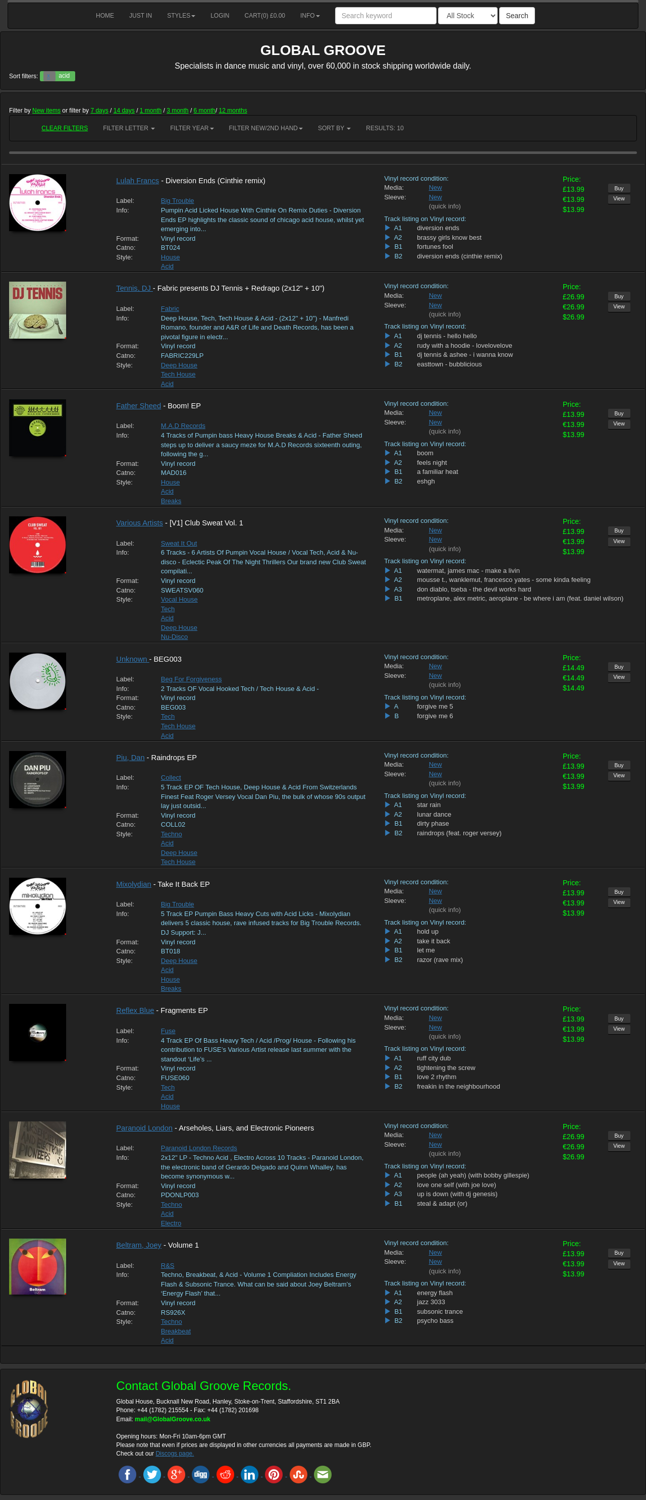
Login (219, 15)
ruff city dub (434, 1058)
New (435, 187)
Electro (171, 1223)
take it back (433, 941)
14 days (124, 110)
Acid (167, 266)
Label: (125, 200)
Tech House (178, 374)
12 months (233, 110)
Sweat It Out (179, 543)
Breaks (171, 501)
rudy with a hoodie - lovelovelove (464, 345)
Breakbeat (176, 1331)
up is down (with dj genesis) (457, 1194)
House (170, 257)
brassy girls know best (449, 237)
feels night (432, 462)
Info (310, 15)
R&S (168, 1265)
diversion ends (438, 228)
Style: (124, 257)
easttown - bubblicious (449, 364)
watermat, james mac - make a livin (468, 570)
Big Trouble (177, 200)
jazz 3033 (431, 1302)
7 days (99, 110)
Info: (122, 210)
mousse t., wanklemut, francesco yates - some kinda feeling (503, 579)
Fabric (170, 308)
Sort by (334, 128)
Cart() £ (265, 15)
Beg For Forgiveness (191, 679)
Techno (171, 834)
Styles (181, 15)
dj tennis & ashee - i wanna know (465, 354)
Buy (618, 188)
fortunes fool (435, 246)
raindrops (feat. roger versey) (459, 833)
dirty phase (433, 823)
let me (426, 950)
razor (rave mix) (440, 959)
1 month (151, 110)
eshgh (426, 481)
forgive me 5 (435, 706)
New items (46, 110)
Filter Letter (129, 128)
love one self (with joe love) (456, 1185)
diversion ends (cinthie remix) (459, 256)
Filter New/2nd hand (266, 128)
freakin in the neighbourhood (458, 1086)
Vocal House (179, 599)
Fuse (168, 1031)
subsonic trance (440, 1311)
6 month (205, 110)
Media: (394, 187)
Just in (140, 15)
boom (425, 453)
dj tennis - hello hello (447, 336)
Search (517, 16)
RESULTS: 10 (384, 128)
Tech (168, 609)
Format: (127, 238)
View (619, 198)
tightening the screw (446, 1068)
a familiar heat (437, 471)
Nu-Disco (174, 636)
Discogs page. (174, 1453)
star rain (429, 805)
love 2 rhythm (436, 1077)
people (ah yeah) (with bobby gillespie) (473, 1175)
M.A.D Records (183, 426)
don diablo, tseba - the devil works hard (474, 589)
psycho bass (435, 1320)
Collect (171, 777)
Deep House (179, 365)
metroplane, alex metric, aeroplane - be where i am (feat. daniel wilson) (520, 598)
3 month (177, 110)
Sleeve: (395, 197)
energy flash (435, 1293)
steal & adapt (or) (442, 1203)
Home (105, 15)
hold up (428, 931)
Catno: (125, 247)
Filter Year (191, 128)
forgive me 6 (435, 716)
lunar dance (434, 814)
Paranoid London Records (199, 1148)
